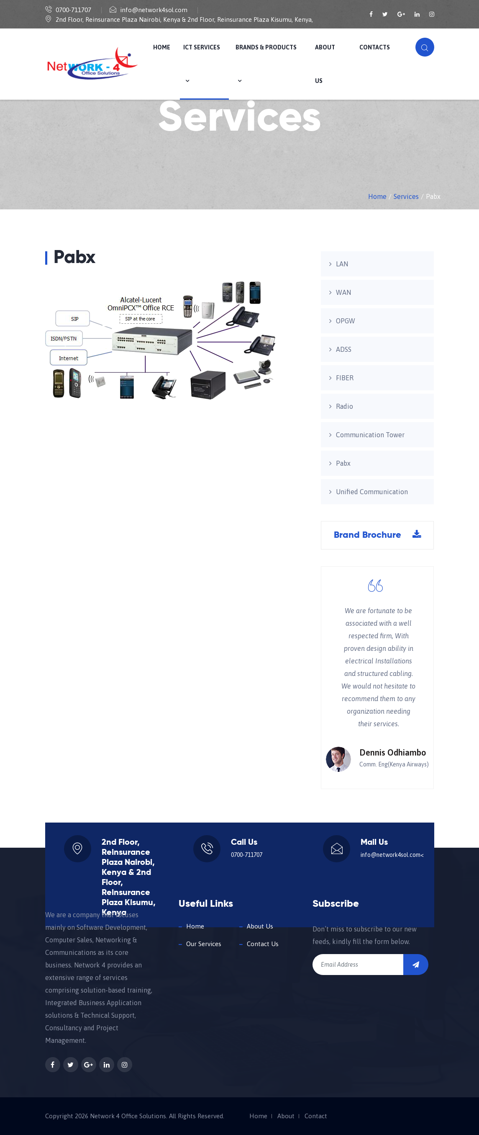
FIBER (344, 378)
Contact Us (263, 943)
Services (406, 196)
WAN (343, 292)
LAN (342, 264)
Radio (344, 406)
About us (325, 64)
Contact (316, 1116)
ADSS (343, 349)
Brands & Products (266, 64)
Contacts (374, 47)
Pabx (343, 463)
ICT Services (201, 64)
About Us (260, 926)
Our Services (203, 943)
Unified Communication (372, 491)
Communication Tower (370, 435)
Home (161, 47)
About (286, 1116)
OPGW (345, 321)
